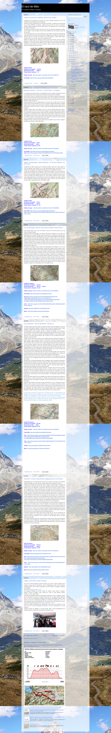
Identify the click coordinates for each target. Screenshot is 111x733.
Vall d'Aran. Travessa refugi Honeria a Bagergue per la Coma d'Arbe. (43, 479)
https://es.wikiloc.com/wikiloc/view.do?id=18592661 (45, 290)
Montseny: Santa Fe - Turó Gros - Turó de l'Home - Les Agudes (42, 90)
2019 (71, 46)
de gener (73, 93)
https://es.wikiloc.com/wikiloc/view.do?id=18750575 (46, 148)
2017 (71, 50)
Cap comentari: (36, 155)
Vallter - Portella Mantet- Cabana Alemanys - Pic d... (78, 69)
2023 (71, 39)
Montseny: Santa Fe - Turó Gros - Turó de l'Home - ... (78, 66)
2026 (71, 33)
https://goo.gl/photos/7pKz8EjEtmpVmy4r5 (40, 293)
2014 (71, 99)
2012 (71, 103)
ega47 (77, 25)
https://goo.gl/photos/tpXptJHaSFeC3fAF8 (38, 569)
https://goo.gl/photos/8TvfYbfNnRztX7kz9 (40, 553)
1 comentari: (36, 83)
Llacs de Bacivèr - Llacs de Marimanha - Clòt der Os (39, 323)
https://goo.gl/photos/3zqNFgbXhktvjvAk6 (40, 432)
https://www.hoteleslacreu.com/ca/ (46, 602)
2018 (71, 48)
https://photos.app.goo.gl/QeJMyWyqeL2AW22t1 (42, 151)
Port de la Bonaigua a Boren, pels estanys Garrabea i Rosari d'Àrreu (43, 227)
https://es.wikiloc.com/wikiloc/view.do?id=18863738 (46, 75)
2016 (71, 96)
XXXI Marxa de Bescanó (35, 724)
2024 (71, 37)
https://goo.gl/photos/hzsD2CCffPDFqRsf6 (38, 311)
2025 (71, 35)
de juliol (72, 61)
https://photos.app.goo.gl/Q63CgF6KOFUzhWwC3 (42, 210)
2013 (71, 101)
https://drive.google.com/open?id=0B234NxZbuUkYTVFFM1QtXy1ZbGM (45, 153)
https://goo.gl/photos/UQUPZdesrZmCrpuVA (39, 445)
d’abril (72, 88)
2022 (71, 41)
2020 (71, 44)
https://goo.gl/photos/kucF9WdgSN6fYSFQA (40, 566)
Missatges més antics (58, 635)
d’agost (72, 59)
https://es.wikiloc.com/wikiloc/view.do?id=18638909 (46, 208)
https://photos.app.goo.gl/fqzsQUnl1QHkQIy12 (41, 78)
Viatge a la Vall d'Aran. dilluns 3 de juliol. (35, 580)
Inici (45, 635)
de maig (73, 86)
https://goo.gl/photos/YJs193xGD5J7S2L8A (39, 308)
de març (73, 90)
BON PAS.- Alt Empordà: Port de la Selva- (35, 642)
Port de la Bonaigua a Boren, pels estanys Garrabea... (78, 72)
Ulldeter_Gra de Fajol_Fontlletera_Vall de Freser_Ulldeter (40, 17)
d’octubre (73, 55)
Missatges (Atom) (34, 638)
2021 (71, 43)
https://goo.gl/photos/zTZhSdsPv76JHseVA (38, 448)
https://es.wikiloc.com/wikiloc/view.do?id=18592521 (46, 429)
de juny (72, 84)
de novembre (74, 53)
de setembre (73, 57)
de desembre (74, 52)
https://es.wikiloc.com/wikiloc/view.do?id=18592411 (46, 550)
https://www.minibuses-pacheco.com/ (32, 589)
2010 (71, 105)
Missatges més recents (31, 635)
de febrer (73, 91)
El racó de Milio (30, 6)
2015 (71, 98)
